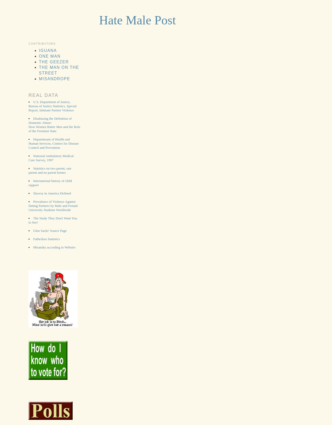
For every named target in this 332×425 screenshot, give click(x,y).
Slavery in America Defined (52, 193)
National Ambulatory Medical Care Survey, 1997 (51, 158)
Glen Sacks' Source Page (50, 231)
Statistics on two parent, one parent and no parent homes (50, 170)
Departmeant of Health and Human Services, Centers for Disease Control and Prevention (54, 143)
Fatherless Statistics (46, 239)
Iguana (48, 50)
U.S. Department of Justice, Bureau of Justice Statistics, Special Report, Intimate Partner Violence (53, 106)
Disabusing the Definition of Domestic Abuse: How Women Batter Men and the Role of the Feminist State (54, 125)
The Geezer (54, 62)
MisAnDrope (54, 79)
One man (50, 56)
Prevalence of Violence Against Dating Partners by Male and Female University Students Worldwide (53, 206)
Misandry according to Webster (54, 247)
